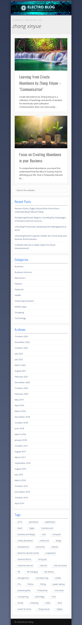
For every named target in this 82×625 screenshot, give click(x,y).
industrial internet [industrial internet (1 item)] (25, 565)
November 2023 (22, 342)
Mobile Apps (21, 306)
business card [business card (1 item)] (47, 528)
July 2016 (19, 474)
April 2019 (19, 405)
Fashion (18, 283)
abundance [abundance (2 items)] (33, 522)
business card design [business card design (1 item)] (26, 534)
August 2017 (20, 451)
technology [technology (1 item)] (39, 596)
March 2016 (20, 480)
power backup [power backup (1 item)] (59, 584)
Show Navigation (59, 28)
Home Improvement (24, 300)
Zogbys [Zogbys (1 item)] (59, 609)
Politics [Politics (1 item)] (30, 584)
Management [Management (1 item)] (23, 578)
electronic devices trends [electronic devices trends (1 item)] (28, 553)
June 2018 (19, 428)
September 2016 (23, 463)
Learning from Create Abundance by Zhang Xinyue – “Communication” (40, 83)
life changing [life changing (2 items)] (32, 571)
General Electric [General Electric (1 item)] (24, 559)
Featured (19, 289)
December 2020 (22, 382)
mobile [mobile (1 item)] (58, 578)
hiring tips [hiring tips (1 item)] (42, 559)
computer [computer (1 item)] (57, 534)
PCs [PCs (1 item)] (19, 584)
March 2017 (20, 457)
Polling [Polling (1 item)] (43, 584)
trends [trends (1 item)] (20, 603)
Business (19, 266)
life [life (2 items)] (19, 571)
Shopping (19, 312)
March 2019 (20, 411)
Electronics (20, 277)
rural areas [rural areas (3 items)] (59, 590)
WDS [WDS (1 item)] (60, 603)
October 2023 (21, 347)
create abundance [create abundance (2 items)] (25, 540)
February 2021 (21, 376)
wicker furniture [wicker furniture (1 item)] (24, 609)
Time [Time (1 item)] (53, 596)
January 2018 (21, 440)
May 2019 (19, 399)
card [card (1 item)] (44, 534)
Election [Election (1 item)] (55, 546)
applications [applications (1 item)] (50, 522)
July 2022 (19, 359)
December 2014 (22, 491)
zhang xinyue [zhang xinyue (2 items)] (44, 609)
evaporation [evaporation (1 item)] (51, 553)
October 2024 (21, 336)
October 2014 (21, 497)
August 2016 (20, 468)
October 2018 (21, 422)
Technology (20, 318)
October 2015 (21, 486)
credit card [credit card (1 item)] (44, 540)
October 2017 (21, 445)
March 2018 (20, 434)
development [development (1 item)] (23, 546)
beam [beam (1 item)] (20, 528)
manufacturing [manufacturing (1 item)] (42, 578)
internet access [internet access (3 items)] (60, 565)
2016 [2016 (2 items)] (20, 522)
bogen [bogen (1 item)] (32, 528)
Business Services (23, 272)
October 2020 (21, 388)
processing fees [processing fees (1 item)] (24, 590)
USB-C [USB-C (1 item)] (48, 603)
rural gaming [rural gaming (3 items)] (23, 596)
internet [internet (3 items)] (43, 565)
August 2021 (20, 370)
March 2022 (20, 365)
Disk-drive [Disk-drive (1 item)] (40, 546)
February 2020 (21, 393)
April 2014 (19, 503)
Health (18, 295)
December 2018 (22, 416)
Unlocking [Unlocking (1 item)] (34, 603)
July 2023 (19, 353)
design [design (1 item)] (58, 540)
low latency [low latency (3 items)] (49, 571)
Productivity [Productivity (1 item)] (42, 590)
